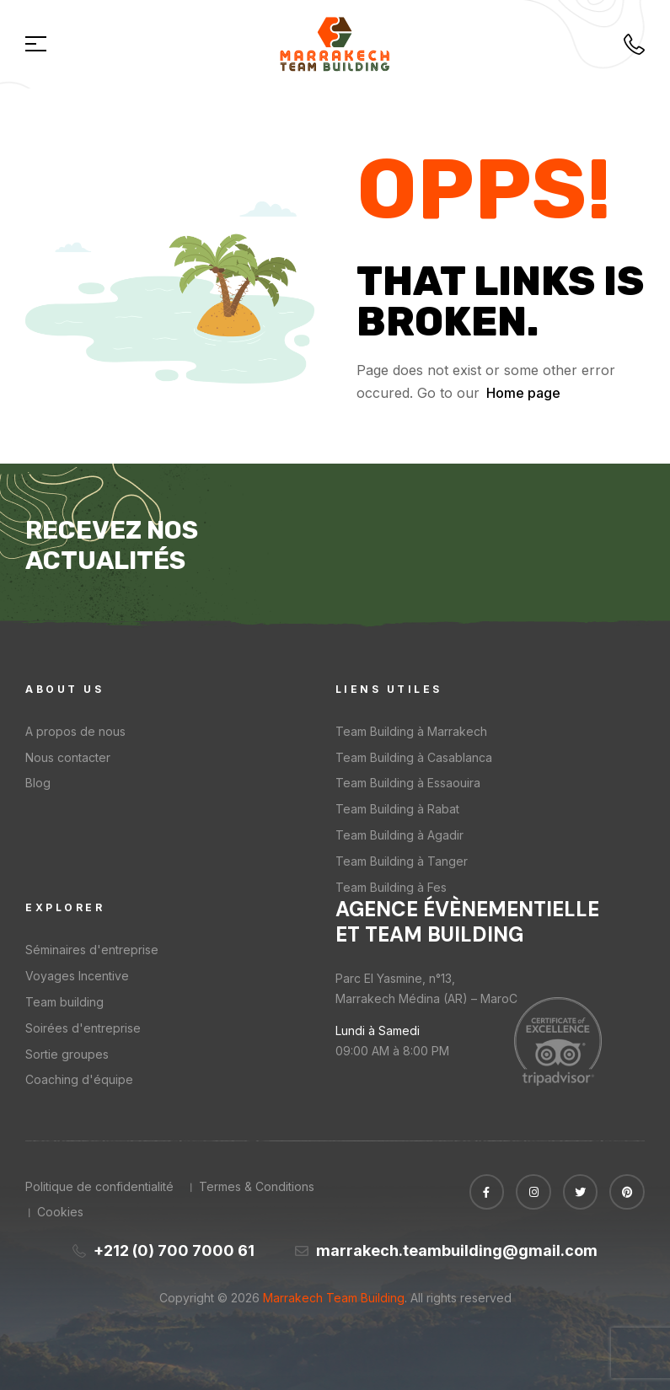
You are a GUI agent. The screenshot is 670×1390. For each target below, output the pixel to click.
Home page (523, 392)
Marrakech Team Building (332, 1298)
